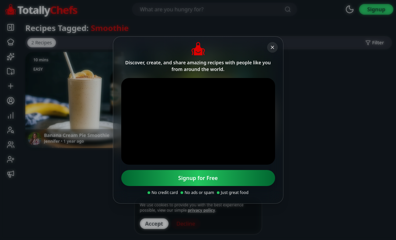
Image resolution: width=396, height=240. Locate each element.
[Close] (272, 47)
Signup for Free (198, 178)
